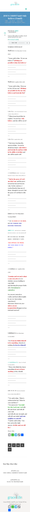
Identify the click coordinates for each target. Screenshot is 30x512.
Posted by (13, 31)
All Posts (12, 21)
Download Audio (13, 39)
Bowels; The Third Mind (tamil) (15, 481)
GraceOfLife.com (8, 502)
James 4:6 (11, 230)
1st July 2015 (15, 471)
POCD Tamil (20, 21)
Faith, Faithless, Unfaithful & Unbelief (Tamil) (15, 472)
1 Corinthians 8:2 (13, 362)
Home (6, 21)
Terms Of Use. (22, 502)
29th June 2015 (15, 480)
